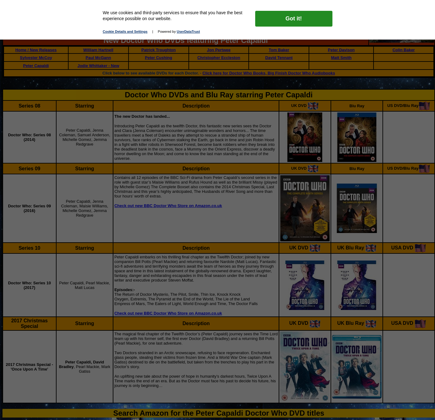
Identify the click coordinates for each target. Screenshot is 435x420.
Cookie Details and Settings (125, 31)
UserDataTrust (188, 31)
